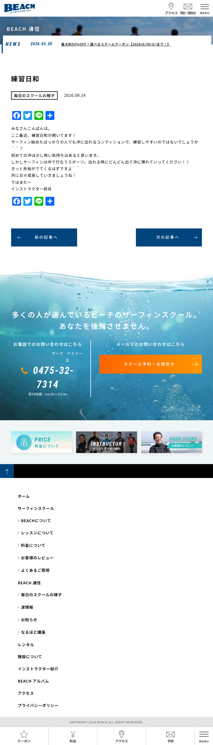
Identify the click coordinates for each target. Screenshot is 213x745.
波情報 (27, 607)
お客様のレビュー (37, 557)
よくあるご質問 (35, 570)
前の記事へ (46, 237)
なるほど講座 (33, 632)
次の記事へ (167, 237)
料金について (33, 545)
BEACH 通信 (29, 582)
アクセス (26, 693)
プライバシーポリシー (38, 705)
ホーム (24, 496)
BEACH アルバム (33, 681)
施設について (30, 656)
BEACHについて (36, 520)
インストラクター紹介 (38, 668)
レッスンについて (37, 532)
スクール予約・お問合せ (149, 364)
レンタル (26, 644)
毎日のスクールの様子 (41, 594)
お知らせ (29, 619)
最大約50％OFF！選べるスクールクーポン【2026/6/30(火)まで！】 (116, 44)
